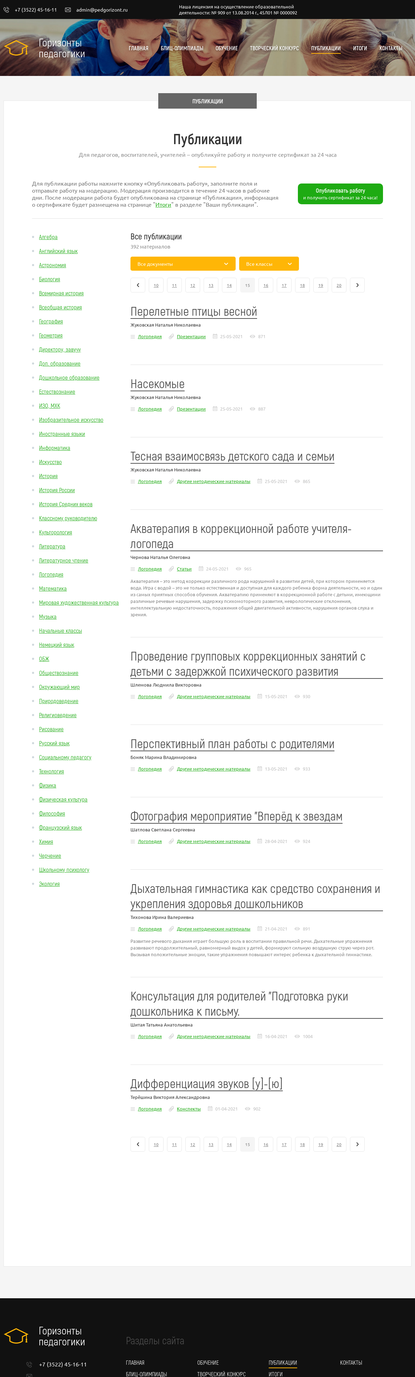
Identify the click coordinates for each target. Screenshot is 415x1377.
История (48, 475)
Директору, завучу (60, 349)
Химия (46, 841)
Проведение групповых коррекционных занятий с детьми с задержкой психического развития (248, 663)
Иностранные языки (62, 433)
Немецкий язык (56, 644)
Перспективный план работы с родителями (232, 743)
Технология (51, 770)
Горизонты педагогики (62, 47)
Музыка (48, 616)
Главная (138, 48)
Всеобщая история (60, 306)
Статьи (184, 569)
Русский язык (54, 742)
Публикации (326, 48)
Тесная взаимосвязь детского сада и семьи (232, 455)
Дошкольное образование (69, 377)
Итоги (360, 48)
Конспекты (189, 1109)
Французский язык (60, 827)
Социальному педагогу (65, 756)
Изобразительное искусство (71, 419)
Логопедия (51, 574)
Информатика (54, 447)
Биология (49, 278)
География (51, 320)
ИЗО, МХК (49, 405)
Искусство (50, 461)
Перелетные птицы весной (193, 310)
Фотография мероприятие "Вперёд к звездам (236, 815)
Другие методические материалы (213, 481)
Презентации (191, 336)
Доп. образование (60, 363)
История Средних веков (65, 503)
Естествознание (57, 391)
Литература (52, 545)
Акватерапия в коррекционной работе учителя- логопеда (241, 535)
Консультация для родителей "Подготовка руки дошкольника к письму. (239, 1003)
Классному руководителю (68, 517)
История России (57, 489)
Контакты (390, 48)
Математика (53, 588)
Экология (49, 883)
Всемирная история (61, 292)
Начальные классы (60, 630)
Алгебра (48, 236)
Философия (52, 813)
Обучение (227, 48)
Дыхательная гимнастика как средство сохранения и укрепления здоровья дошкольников (255, 895)
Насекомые (157, 383)
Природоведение (58, 700)
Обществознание (58, 672)
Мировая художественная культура (79, 602)
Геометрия (51, 335)
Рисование (51, 728)
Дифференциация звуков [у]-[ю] (206, 1082)
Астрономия (52, 264)
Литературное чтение (63, 560)
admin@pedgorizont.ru (96, 9)
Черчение (50, 855)
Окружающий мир (59, 686)
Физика (47, 785)
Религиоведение (58, 714)
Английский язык (58, 250)
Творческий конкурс (274, 48)
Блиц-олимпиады (182, 48)
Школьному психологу (64, 869)
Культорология (55, 531)
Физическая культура (63, 799)
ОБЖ (44, 658)
